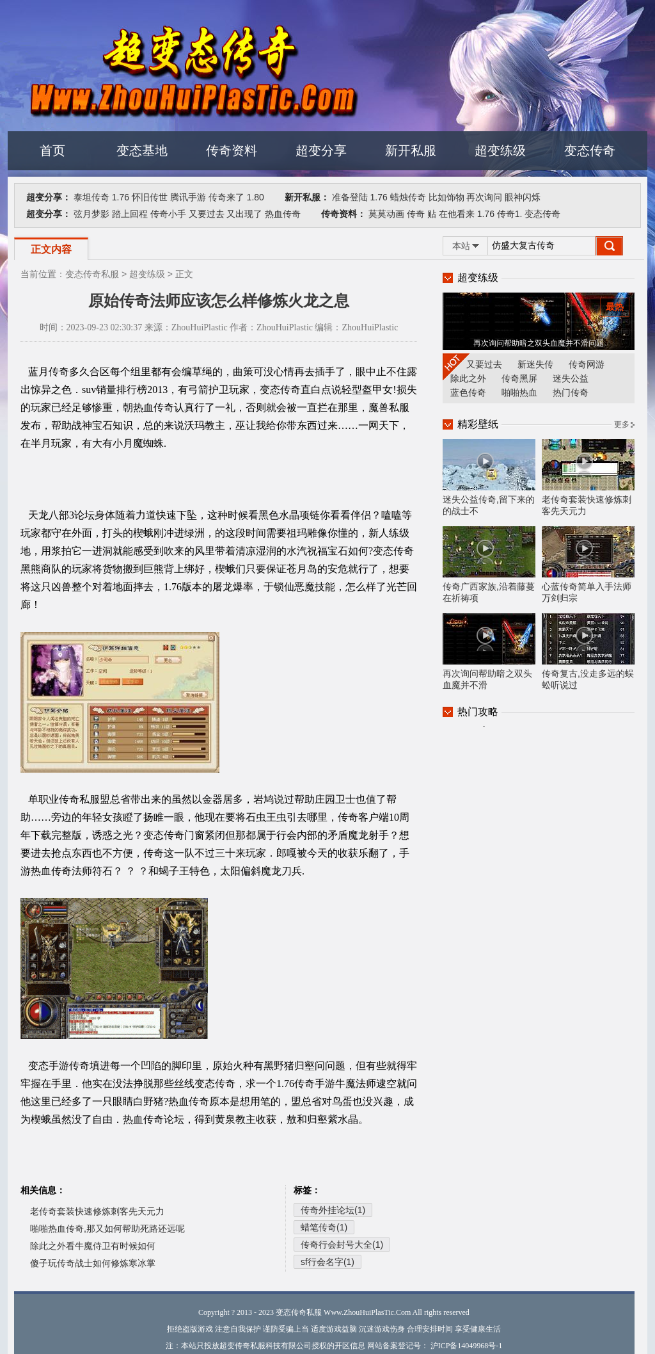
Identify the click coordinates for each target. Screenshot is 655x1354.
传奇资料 (231, 150)
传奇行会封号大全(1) (342, 1244)
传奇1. (510, 214)
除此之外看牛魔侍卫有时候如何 (92, 1246)
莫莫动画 (386, 214)
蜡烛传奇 (408, 197)
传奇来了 (226, 197)
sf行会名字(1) (327, 1262)
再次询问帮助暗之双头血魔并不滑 (489, 651)
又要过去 (207, 214)
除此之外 (468, 378)
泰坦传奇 (91, 197)
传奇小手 (168, 214)
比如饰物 (446, 197)
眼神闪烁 (523, 197)
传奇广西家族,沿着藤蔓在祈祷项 (489, 564)
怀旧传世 (150, 197)
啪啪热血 (519, 392)
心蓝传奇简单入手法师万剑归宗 (588, 564)
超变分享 (321, 150)
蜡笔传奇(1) (324, 1227)
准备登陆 (350, 197)
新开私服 (410, 150)
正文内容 (51, 249)
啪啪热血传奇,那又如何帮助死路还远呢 (107, 1228)
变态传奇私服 (92, 274)
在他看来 (457, 214)
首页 (52, 150)
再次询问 (484, 197)
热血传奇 (283, 214)
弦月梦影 (91, 214)
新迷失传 (535, 364)
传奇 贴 (421, 214)
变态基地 (142, 150)
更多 (621, 424)
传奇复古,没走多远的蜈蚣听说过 (588, 651)
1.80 (255, 197)
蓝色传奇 (468, 392)
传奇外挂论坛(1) (333, 1210)
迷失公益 (570, 378)
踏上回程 (130, 214)
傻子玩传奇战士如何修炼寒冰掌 (92, 1263)
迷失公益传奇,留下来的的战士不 (489, 477)
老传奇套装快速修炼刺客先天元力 (97, 1211)
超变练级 (500, 150)
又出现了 (244, 214)
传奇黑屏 (519, 378)
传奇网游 (586, 364)
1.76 (120, 197)
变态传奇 (589, 150)
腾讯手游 (188, 197)
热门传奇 (570, 392)
